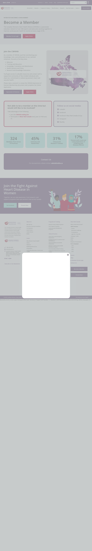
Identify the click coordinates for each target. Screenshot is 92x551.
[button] (67, 254)
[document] (46, 275)
